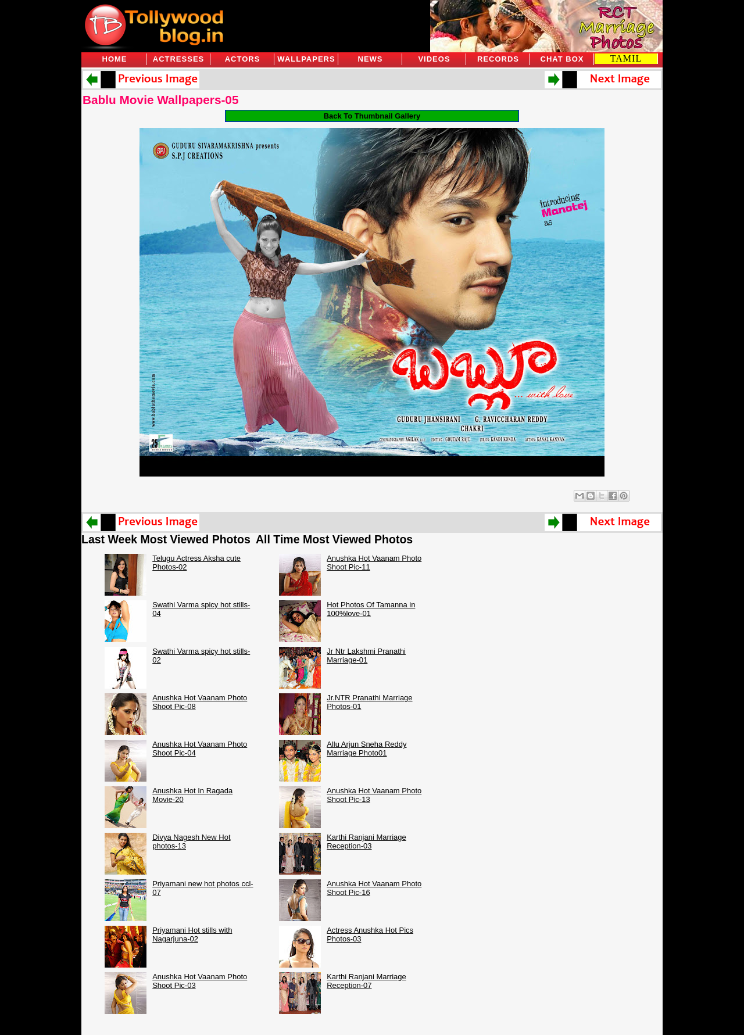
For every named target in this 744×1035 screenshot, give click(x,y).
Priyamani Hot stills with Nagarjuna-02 (192, 934)
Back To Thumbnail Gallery (372, 116)
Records (498, 59)
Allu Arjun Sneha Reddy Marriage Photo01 (366, 748)
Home (114, 59)
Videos (434, 59)
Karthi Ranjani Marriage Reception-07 (366, 981)
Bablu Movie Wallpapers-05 (161, 99)
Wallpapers (306, 59)
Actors (242, 59)
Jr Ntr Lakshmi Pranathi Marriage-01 (366, 655)
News (370, 59)
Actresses (178, 59)
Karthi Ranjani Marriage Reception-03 (366, 841)
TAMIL (626, 58)
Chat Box (562, 59)
